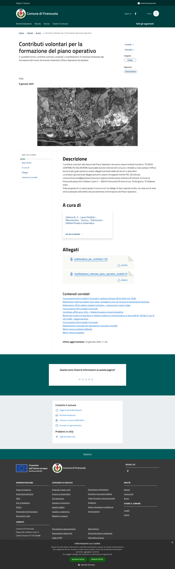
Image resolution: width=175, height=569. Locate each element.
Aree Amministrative (24, 494)
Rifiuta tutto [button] (97, 559)
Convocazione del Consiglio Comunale (80, 308)
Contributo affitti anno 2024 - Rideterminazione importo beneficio (93, 312)
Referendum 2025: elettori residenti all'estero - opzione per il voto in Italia (96, 305)
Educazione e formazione (98, 489)
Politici (19, 507)
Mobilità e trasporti (60, 516)
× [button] (172, 542)
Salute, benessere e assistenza (100, 507)
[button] (87, 565)
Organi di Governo (23, 489)
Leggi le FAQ (57, 537)
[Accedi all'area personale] (146, 3)
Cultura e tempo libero (61, 494)
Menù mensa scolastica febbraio (77, 329)
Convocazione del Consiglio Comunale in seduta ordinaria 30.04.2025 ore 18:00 (99, 298)
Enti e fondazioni (23, 502)
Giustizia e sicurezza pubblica (100, 494)
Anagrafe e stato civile (61, 489)
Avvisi (38, 33)
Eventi (126, 514)
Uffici (18, 498)
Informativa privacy (96, 537)
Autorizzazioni (94, 511)
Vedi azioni (130, 49)
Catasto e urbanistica (61, 511)
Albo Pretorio (93, 528)
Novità (30, 33)
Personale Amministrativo (27, 511)
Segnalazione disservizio (62, 533)
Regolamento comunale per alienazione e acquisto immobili (90, 325)
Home (21, 33)
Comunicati (128, 494)
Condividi (130, 44)
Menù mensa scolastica (73, 332)
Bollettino (87, 454)
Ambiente (92, 502)
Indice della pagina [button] (29, 155)
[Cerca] (156, 13)
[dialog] (87, 554)
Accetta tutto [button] (78, 559)
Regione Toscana (23, 3)
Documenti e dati (23, 516)
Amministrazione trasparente (100, 533)
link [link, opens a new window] (111, 554)
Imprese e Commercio (61, 502)
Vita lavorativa (58, 498)
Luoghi (127, 510)
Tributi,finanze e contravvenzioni (101, 498)
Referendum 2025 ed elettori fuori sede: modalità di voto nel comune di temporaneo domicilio (106, 301)
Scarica (122, 264)
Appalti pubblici (58, 507)
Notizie (127, 489)
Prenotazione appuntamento (64, 528)
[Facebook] (134, 13)
